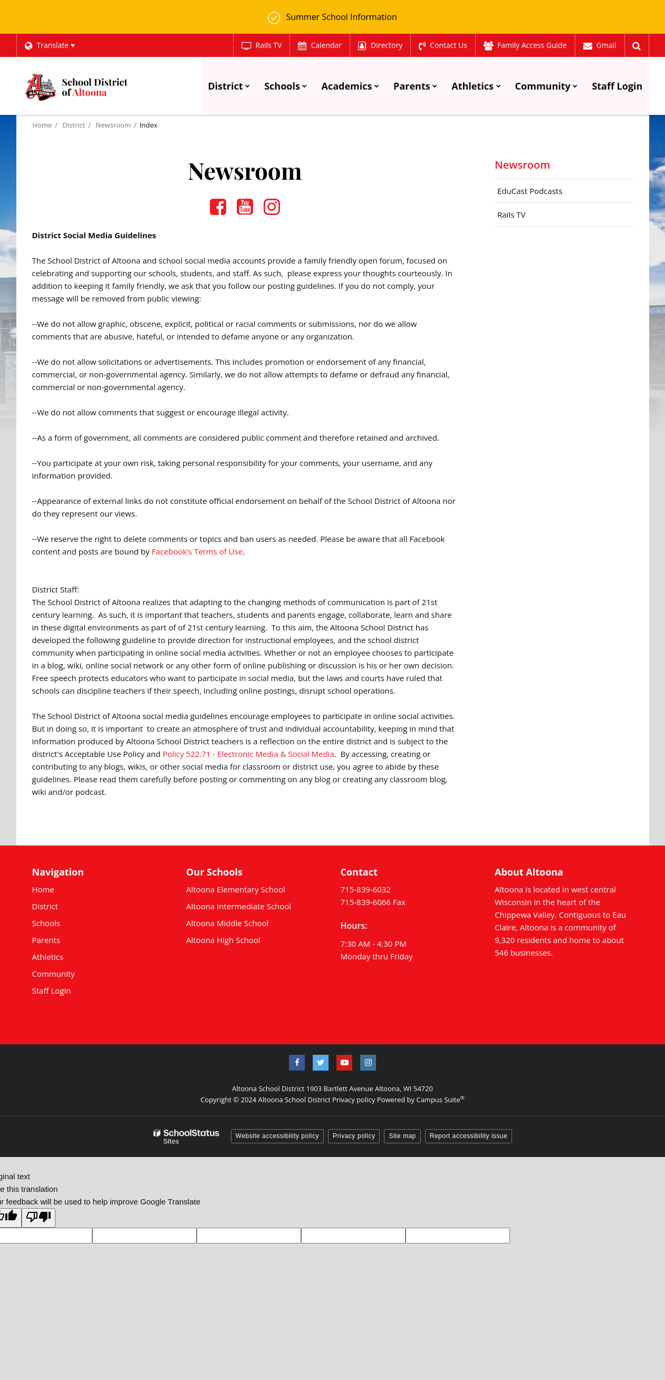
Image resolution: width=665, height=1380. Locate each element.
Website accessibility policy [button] (278, 1136)
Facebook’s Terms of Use (197, 551)
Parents (46, 940)
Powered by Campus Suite (421, 1099)
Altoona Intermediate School (238, 906)
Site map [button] (402, 1136)
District (73, 125)
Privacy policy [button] (354, 1136)
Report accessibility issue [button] (469, 1136)
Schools (46, 923)
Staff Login (51, 990)
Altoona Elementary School (235, 889)
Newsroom (113, 125)
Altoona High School (223, 940)
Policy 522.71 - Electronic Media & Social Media (248, 754)
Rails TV (511, 214)
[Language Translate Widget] (49, 45)
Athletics (48, 956)
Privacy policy (353, 1099)
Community (53, 973)
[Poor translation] (38, 1218)
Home (42, 125)
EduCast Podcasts (529, 191)
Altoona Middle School (227, 923)
